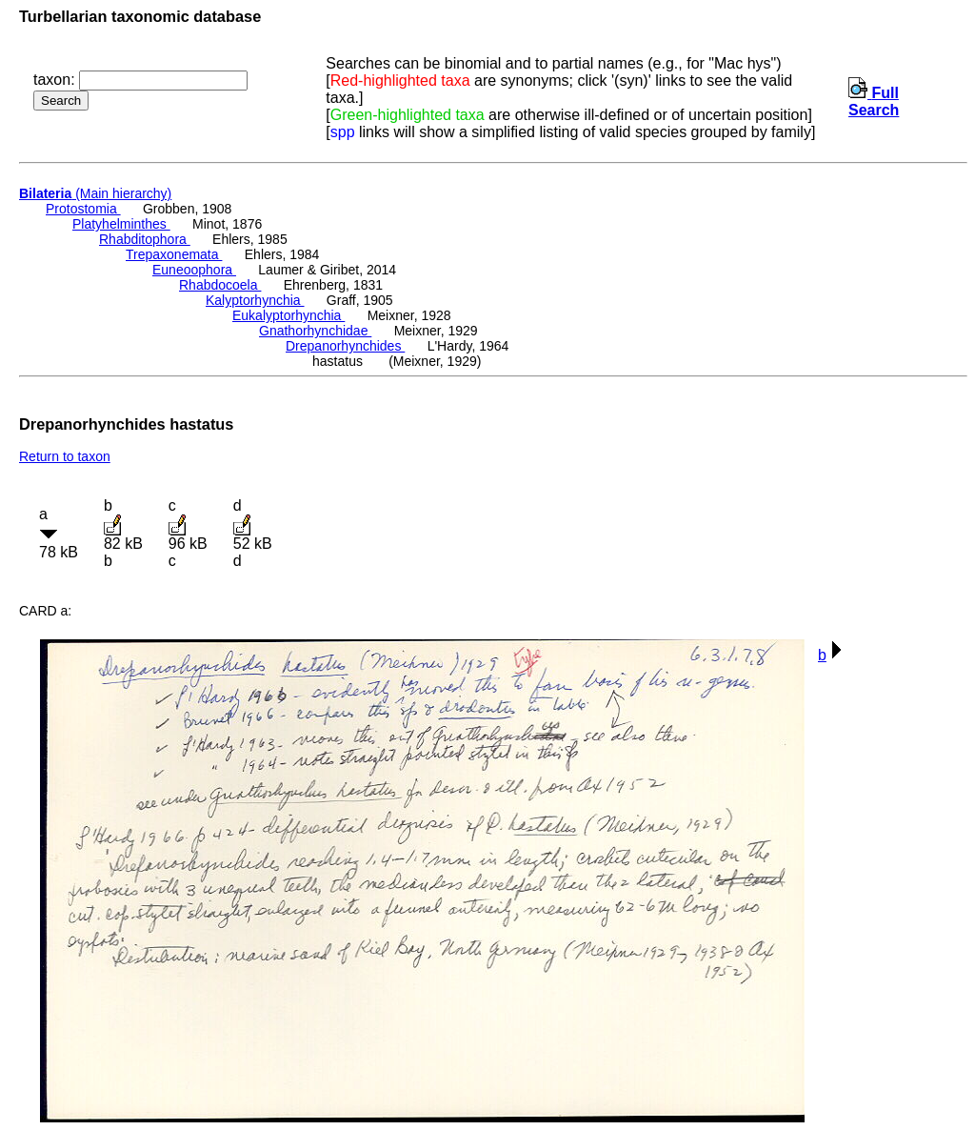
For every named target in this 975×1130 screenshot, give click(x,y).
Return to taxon (64, 456)
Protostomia (83, 208)
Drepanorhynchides (345, 345)
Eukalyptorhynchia (288, 315)
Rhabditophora (144, 239)
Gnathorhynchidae (315, 330)
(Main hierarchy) (95, 193)
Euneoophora (194, 269)
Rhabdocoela (220, 285)
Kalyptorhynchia (255, 300)
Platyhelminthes (121, 224)
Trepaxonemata (174, 254)
